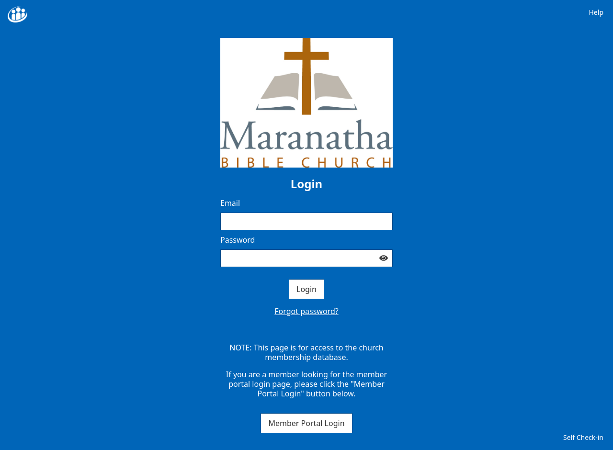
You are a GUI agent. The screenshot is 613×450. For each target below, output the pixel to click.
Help (596, 12)
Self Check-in (583, 437)
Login (306, 289)
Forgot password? (306, 311)
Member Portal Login (306, 423)
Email (230, 203)
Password (237, 240)
